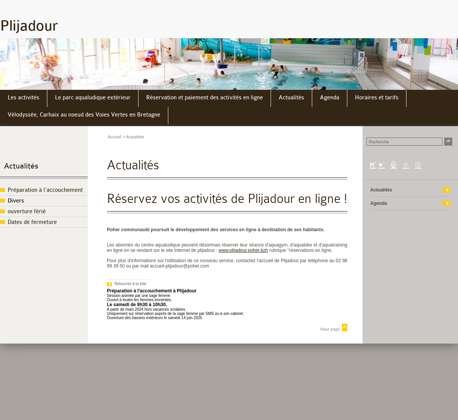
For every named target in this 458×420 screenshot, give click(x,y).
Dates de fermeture (32, 222)
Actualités (21, 166)
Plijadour (29, 25)
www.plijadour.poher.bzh (243, 250)
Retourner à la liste (130, 284)
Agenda (378, 203)
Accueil (114, 137)
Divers (16, 201)
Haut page (330, 329)
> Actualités (133, 137)
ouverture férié (27, 211)
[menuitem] (23, 98)
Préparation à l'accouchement (45, 190)
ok (448, 141)
